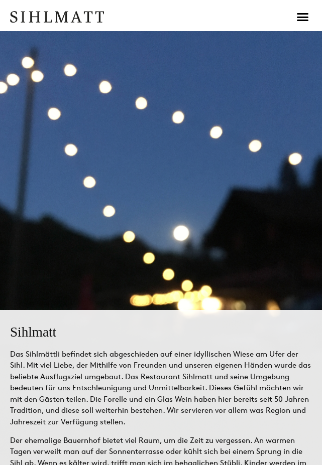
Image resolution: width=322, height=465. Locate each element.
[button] (302, 17)
